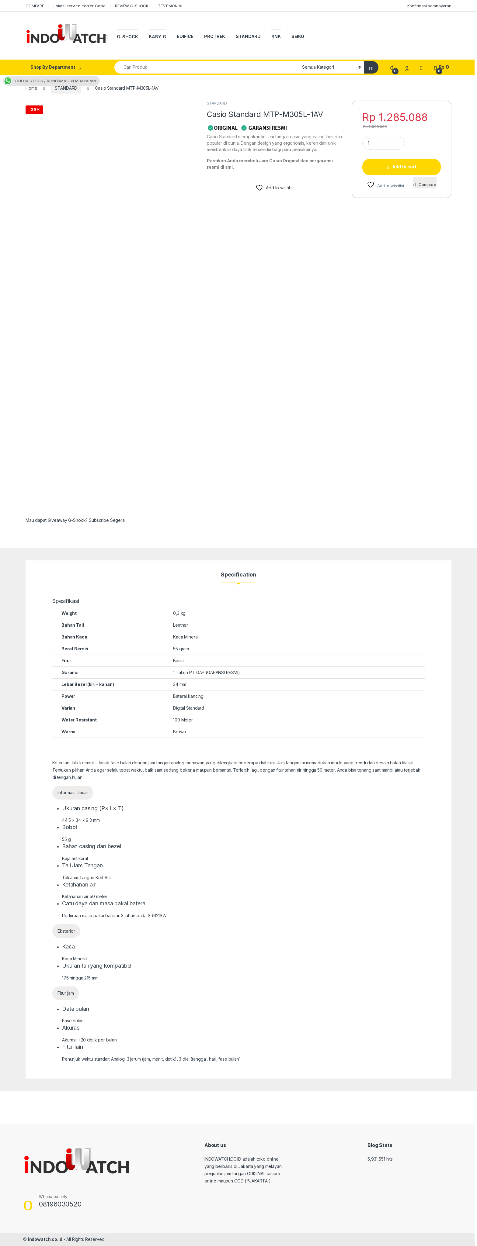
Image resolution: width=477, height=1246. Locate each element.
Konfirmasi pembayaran (429, 5)
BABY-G (157, 36)
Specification (238, 575)
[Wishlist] (407, 67)
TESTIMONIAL (170, 5)
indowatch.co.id (45, 1239)
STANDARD (248, 36)
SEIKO (297, 36)
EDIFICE (185, 36)
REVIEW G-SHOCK (131, 5)
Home (31, 88)
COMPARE (35, 5)
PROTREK (214, 36)
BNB (276, 36)
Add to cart (404, 166)
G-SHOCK (127, 36)
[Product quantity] (383, 143)
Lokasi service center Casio (80, 5)
